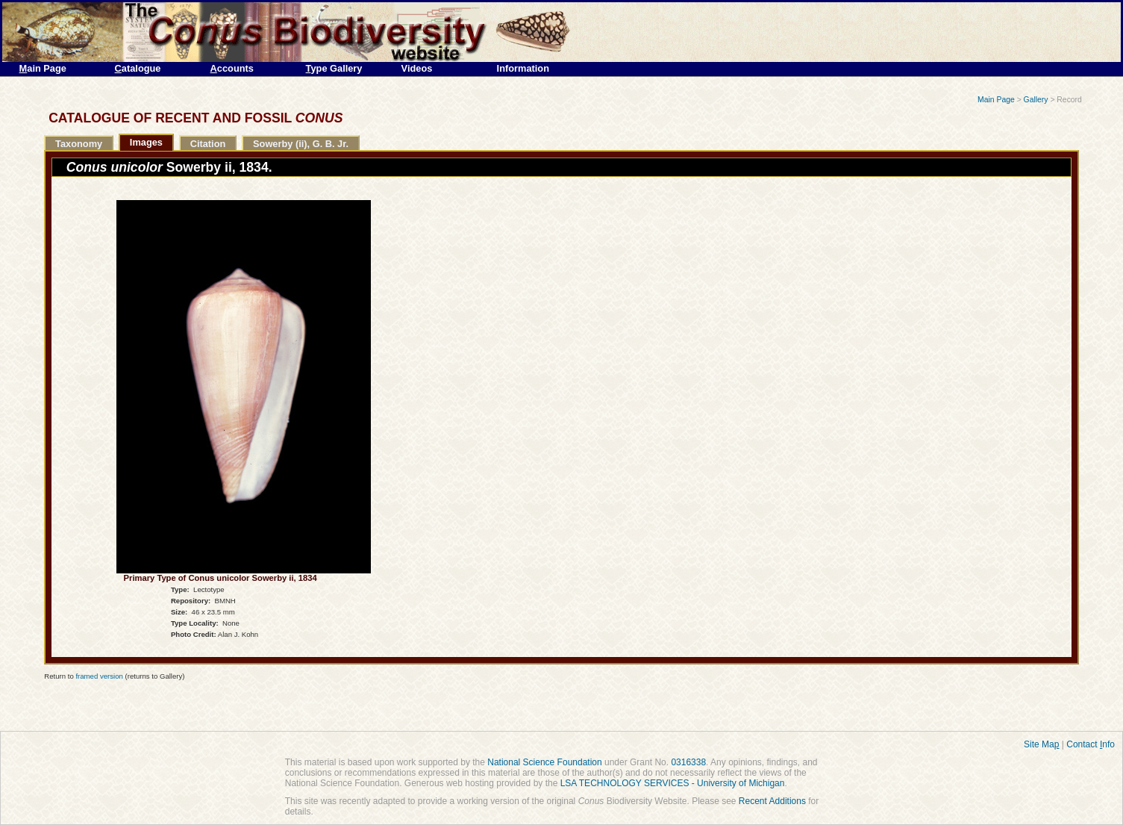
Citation (208, 143)
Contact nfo (1090, 744)
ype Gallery (334, 68)
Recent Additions (772, 801)
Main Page (996, 100)
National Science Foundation (544, 762)
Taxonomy (78, 143)
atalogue (138, 68)
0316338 (688, 762)
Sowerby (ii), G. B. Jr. (300, 143)
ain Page (42, 68)
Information (523, 68)
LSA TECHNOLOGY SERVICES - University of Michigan (672, 783)
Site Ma (1041, 744)
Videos (417, 68)
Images (146, 142)
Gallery (1036, 100)
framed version (98, 676)
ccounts (232, 68)
